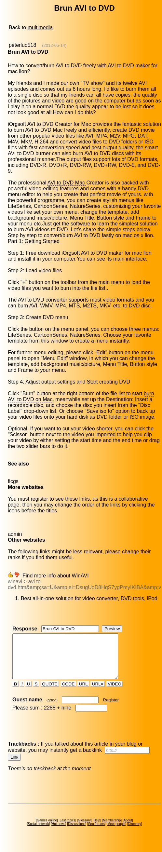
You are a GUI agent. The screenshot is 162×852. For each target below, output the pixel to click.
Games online (47, 829)
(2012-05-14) (54, 45)
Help (96, 829)
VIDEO (115, 692)
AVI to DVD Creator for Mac (59, 124)
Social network (38, 832)
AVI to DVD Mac (67, 182)
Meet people (116, 832)
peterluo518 (22, 45)
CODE (68, 692)
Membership (112, 829)
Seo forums (96, 832)
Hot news (58, 832)
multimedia (40, 27)
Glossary (84, 829)
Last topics (67, 829)
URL (83, 692)
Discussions (76, 832)
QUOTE (50, 692)
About (128, 829)
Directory (134, 832)
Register (111, 708)
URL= (97, 692)
